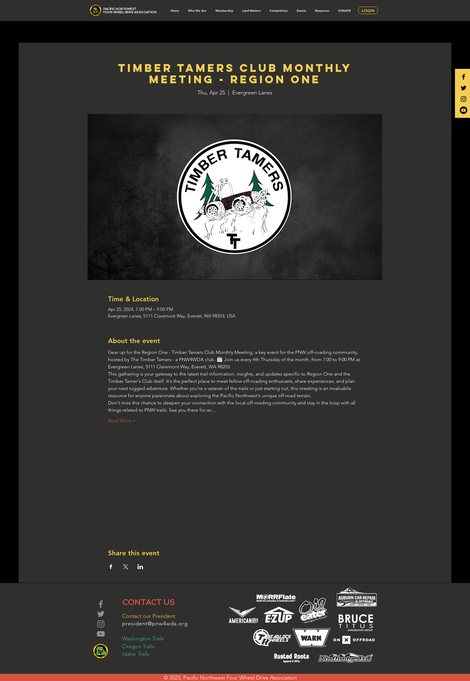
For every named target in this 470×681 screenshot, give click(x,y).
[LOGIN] (368, 10)
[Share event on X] (125, 566)
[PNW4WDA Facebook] (463, 77)
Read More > (122, 420)
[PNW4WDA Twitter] (463, 88)
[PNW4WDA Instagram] (463, 99)
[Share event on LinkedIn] (140, 566)
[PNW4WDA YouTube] (463, 110)
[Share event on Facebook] (111, 566)
